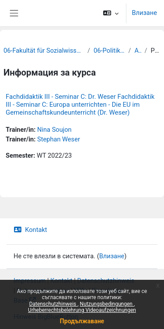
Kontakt (30, 230)
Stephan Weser (58, 139)
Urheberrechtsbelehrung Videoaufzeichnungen (82, 310)
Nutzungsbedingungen (107, 304)
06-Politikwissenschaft (109, 50)
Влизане (144, 13)
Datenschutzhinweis (53, 304)
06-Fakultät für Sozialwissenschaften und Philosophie (43, 50)
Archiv (138, 50)
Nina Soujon (54, 130)
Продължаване (82, 321)
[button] (111, 13)
